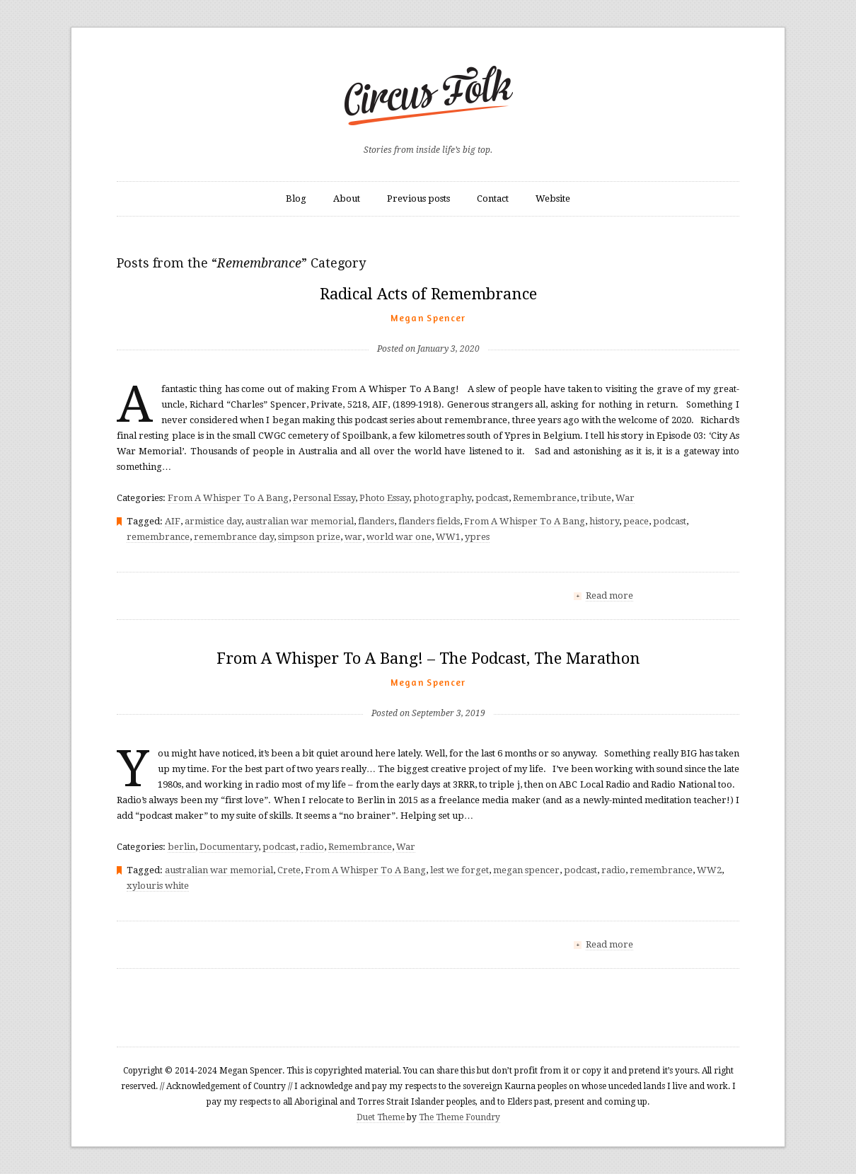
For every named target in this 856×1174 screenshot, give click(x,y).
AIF (172, 521)
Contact (493, 198)
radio (312, 846)
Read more (609, 595)
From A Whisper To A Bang (228, 498)
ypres (477, 536)
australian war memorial (299, 521)
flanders (376, 521)
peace (636, 521)
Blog (296, 198)
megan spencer (526, 870)
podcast (492, 498)
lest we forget (459, 870)
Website (553, 198)
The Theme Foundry (459, 1117)
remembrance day (234, 536)
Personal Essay (324, 498)
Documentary (228, 846)
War (625, 498)
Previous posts (418, 198)
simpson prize (309, 536)
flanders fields (429, 521)
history (604, 521)
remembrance (158, 536)
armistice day (213, 521)
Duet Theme (381, 1117)
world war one (399, 536)
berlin (181, 846)
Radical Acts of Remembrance (428, 294)
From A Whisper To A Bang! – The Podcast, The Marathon (428, 658)
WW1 (448, 536)
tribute (596, 498)
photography (442, 498)
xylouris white (158, 885)
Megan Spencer (428, 317)
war (353, 536)
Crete (289, 870)
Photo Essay (384, 498)
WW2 (709, 870)
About (346, 198)
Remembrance (545, 498)
